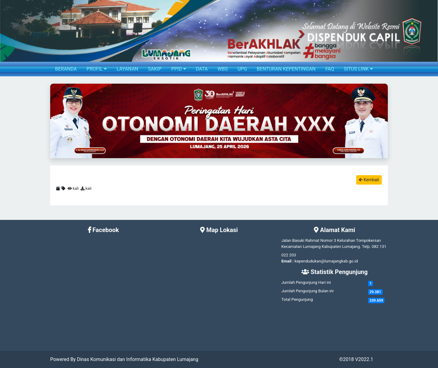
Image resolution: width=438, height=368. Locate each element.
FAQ (329, 69)
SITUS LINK (358, 69)
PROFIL (97, 69)
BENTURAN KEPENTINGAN (286, 69)
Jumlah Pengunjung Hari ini (306, 282)
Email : (287, 261)
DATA (202, 69)
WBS (222, 69)
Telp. (366, 246)
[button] (55, 121)
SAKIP (154, 69)
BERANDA (66, 69)
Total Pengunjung (297, 299)
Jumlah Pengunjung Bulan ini (307, 291)
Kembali (369, 179)
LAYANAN (127, 69)
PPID (178, 69)
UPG (242, 69)
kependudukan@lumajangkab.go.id (326, 261)
